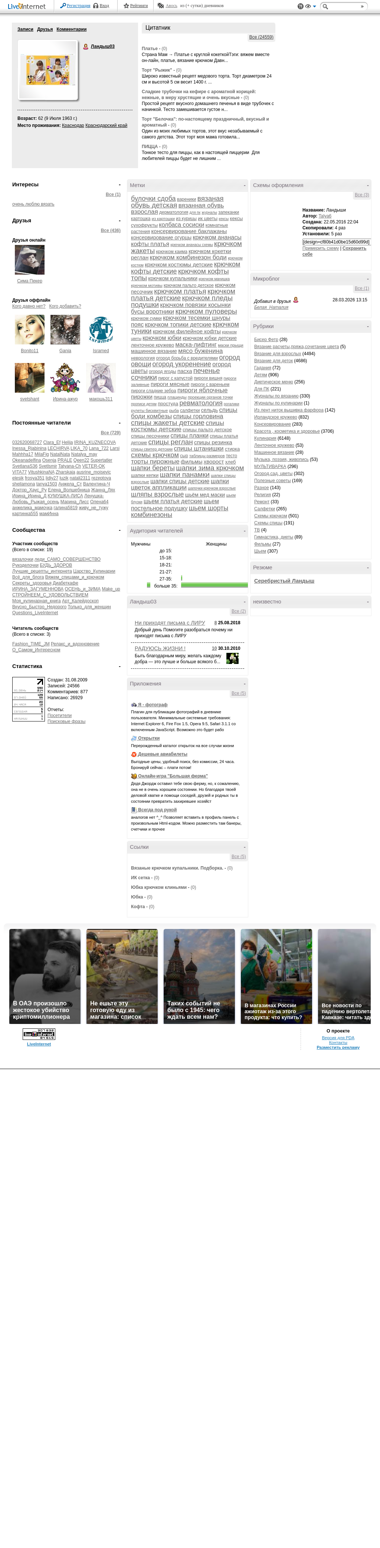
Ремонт (261, 501)
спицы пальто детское (207, 429)
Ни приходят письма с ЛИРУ (170, 623)
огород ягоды (162, 371)
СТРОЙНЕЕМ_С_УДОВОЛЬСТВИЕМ (50, 595)
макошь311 (101, 399)
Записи (25, 29)
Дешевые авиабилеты (162, 754)
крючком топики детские (178, 324)
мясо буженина (200, 350)
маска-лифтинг (196, 344)
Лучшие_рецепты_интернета (42, 571)
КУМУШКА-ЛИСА (65, 495)
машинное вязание (154, 351)
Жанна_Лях (103, 489)
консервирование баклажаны (189, 231)
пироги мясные (170, 384)
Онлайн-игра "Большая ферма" (173, 776)
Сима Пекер (29, 281)
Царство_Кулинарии (94, 571)
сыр (184, 455)
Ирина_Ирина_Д (29, 495)
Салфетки (264, 508)
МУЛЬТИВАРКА (270, 466)
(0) (164, 48)
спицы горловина (198, 416)
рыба (174, 410)
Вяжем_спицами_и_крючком (74, 577)
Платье (150, 48)
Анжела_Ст (70, 484)
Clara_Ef (51, 442)
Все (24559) (261, 37)
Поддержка (301, 6)
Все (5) (239, 693)
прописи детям (144, 404)
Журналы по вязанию (276, 396)
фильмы (191, 461)
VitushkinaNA (41, 472)
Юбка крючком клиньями (159, 887)
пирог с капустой (175, 378)
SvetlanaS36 (24, 466)
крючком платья (180, 291)
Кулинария (265, 438)
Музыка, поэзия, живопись (281, 459)
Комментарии (71, 29)
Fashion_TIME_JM (31, 644)
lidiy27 (52, 478)
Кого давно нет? (29, 306)
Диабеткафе (65, 583)
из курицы (186, 218)
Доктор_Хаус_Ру (29, 489)
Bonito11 (29, 350)
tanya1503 (46, 484)
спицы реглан (170, 442)
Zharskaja (65, 472)
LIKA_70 (79, 448)
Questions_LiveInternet (35, 612)
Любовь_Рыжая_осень (35, 501)
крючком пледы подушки (182, 301)
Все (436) (111, 230)
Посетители (60, 715)
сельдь (209, 410)
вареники (186, 199)
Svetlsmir (48, 466)
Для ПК (261, 389)
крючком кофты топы (180, 274)
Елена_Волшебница (69, 489)
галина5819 (66, 507)
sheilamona (23, 484)
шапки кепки (144, 475)
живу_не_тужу (93, 507)
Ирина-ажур (65, 399)
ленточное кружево (152, 345)
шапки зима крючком (210, 468)
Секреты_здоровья (32, 583)
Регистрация (79, 5)
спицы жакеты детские (167, 422)
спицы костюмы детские (177, 426)
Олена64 (99, 501)
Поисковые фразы (66, 721)
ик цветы (207, 218)
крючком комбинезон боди (188, 257)
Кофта (138, 906)
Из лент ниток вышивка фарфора (289, 410)
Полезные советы (272, 480)
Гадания (262, 367)
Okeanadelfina (26, 460)
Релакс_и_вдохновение (75, 644)
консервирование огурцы (161, 237)
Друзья (45, 29)
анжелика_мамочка (32, 507)
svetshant (29, 399)
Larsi (114, 448)
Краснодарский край (106, 125)
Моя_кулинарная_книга (36, 600)
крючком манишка (214, 279)
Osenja (49, 460)
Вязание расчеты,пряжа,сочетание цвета (296, 346)
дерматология (173, 212)
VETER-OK (93, 466)
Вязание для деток (273, 360)
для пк (194, 212)
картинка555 (25, 513)
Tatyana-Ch (69, 466)
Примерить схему (320, 248)
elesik (18, 478)
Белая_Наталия (271, 307)
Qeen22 (81, 460)
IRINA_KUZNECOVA (95, 442)
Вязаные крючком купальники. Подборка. (177, 868)
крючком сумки (146, 318)
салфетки (190, 410)
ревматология (201, 403)
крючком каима (171, 251)
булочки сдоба (153, 198)
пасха (184, 371)
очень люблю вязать (33, 204)
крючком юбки (161, 338)
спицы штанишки (199, 448)
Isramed (101, 350)
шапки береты (153, 468)
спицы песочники (150, 436)
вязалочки (22, 559)
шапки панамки (185, 474)
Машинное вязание (274, 452)
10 (214, 648)
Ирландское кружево (275, 417)
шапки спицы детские (179, 481)
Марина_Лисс (74, 501)
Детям (260, 374)
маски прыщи (230, 345)
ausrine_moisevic (93, 472)
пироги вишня (208, 378)
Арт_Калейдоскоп (80, 600)
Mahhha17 (22, 454)
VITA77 (19, 472)
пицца (160, 397)
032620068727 (27, 442)
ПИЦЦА (150, 146)
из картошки (163, 218)
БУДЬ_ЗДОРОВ (56, 565)
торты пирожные (155, 461)
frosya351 (35, 478)
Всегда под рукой (157, 809)
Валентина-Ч (96, 484)
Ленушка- (94, 495)
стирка (232, 449)
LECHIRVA (58, 448)
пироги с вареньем (210, 384)
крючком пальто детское (189, 285)
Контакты (338, 1042)
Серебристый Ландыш (284, 581)
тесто (231, 455)
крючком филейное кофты (187, 331)
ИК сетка (140, 877)
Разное (261, 487)
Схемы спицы (268, 523)
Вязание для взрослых (277, 353)
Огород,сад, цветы (273, 473)
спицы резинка (213, 442)
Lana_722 (98, 448)
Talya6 (325, 216)
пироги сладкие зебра (153, 390)
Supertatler (101, 460)
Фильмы (262, 544)
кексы (224, 219)
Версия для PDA (338, 1037)
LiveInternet (28, 7)
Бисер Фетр (266, 339)
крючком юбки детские (210, 338)
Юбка (137, 897)
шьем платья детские (173, 501)
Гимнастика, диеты (273, 537)
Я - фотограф (152, 704)
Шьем (260, 551)
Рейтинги (139, 5)
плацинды (176, 397)
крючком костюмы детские (179, 264)
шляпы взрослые (157, 494)
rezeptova (101, 478)
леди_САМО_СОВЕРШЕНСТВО (68, 559)
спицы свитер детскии (152, 449)
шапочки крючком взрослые (212, 488)
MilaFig (42, 454)
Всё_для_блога (28, 577)
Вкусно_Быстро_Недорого (39, 606)
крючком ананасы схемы (191, 245)
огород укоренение (182, 364)
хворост (214, 461)
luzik (63, 478)
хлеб (230, 462)
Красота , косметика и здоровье (287, 431)
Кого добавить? (65, 306)
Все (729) (111, 432)
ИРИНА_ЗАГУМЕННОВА (37, 589)
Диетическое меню (273, 381)
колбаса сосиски (181, 225)
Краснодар (73, 125)
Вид (310, 7)
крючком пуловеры (206, 311)
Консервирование (272, 424)
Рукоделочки (25, 565)
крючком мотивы (147, 285)
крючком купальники (172, 278)
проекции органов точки (210, 397)
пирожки (142, 396)
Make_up (111, 589)
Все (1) (113, 194)
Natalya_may (84, 454)
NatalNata (60, 454)
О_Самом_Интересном (36, 649)
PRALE (65, 460)
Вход (104, 5)
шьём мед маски (205, 495)
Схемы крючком (270, 515)
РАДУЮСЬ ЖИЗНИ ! (160, 648)
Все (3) (362, 194)
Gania (65, 350)
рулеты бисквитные (149, 410)
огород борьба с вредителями (187, 358)
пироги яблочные (202, 390)
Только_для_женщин (89, 606)
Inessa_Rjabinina (29, 448)
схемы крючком (155, 455)
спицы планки (190, 435)
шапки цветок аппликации (180, 484)
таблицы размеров (207, 456)
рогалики (231, 404)
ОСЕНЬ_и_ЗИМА (83, 589)
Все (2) (239, 611)
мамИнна (49, 513)
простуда (168, 403)
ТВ (257, 530)
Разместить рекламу (338, 1047)
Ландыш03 (86, 47)
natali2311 (80, 478)
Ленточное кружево (274, 445)
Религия (262, 494)
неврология (143, 358)
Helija (67, 442)
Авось (171, 5)
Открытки (149, 738)
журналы (209, 212)
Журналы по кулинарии (278, 403)
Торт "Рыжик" (157, 70)
